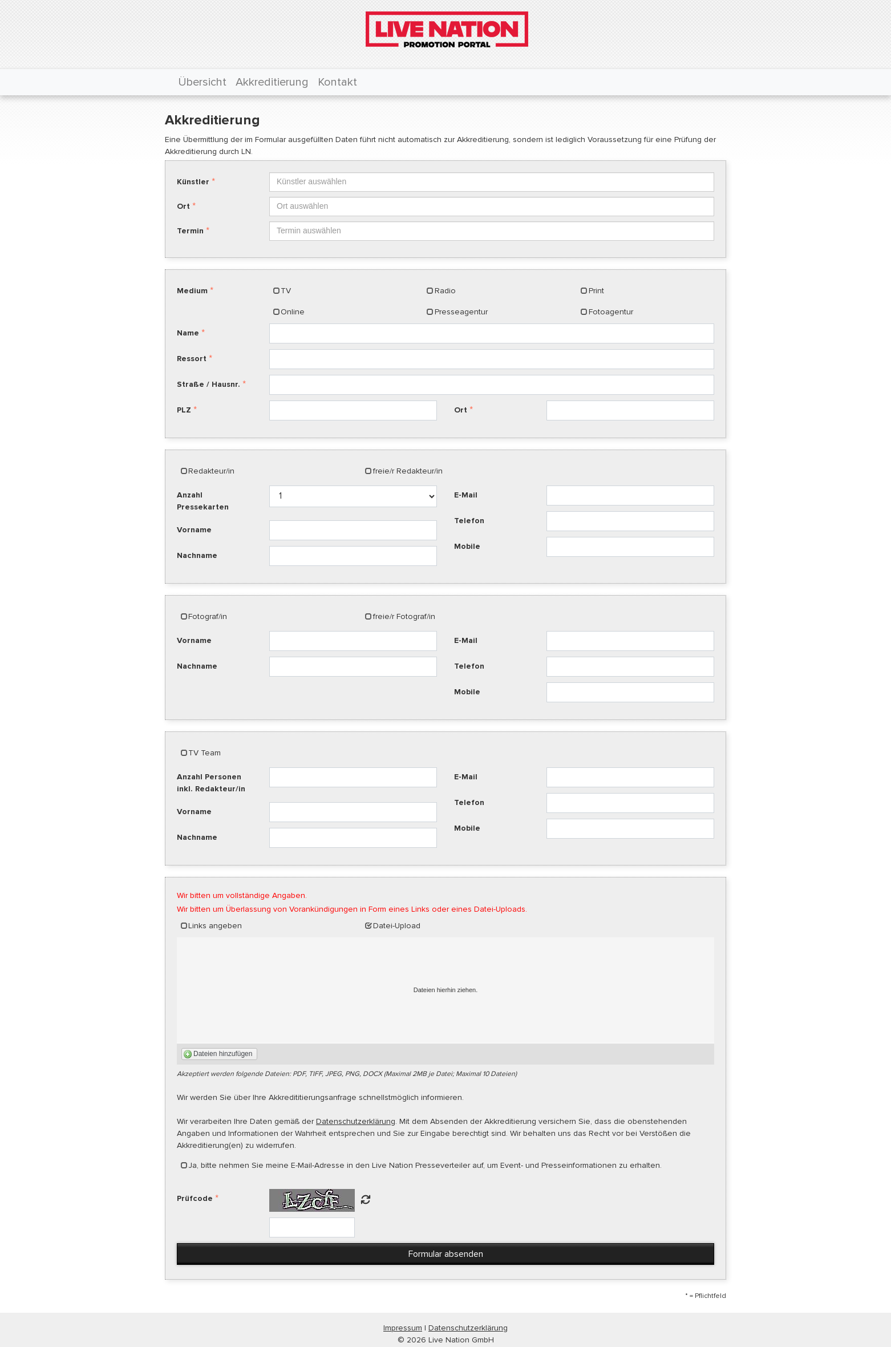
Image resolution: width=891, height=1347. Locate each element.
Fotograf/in (207, 616)
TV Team (204, 753)
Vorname (194, 530)
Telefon (469, 520)
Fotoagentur (611, 312)
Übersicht (202, 82)
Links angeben (215, 926)
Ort (183, 206)
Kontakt (337, 82)
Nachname (197, 555)
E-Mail (465, 495)
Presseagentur (461, 312)
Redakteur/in (211, 471)
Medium (192, 291)
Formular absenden (445, 1254)
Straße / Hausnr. (208, 384)
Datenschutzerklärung (355, 1121)
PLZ (184, 410)
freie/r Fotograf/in (404, 616)
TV (286, 291)
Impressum (402, 1328)
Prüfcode (195, 1198)
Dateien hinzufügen (222, 1054)
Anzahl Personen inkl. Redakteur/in (211, 783)
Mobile (467, 546)
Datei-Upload (396, 926)
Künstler (193, 182)
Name (188, 333)
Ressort (191, 358)
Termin (190, 231)
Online (293, 312)
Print (596, 291)
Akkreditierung (272, 82)
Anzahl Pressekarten (203, 501)
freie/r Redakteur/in (408, 471)
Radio (445, 291)
